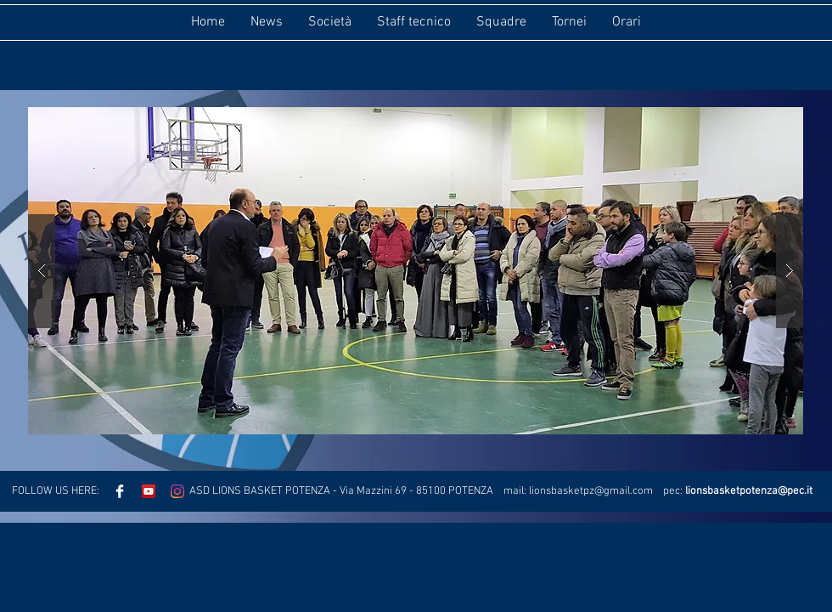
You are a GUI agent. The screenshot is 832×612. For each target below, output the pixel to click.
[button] (415, 270)
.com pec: (657, 491)
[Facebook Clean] (119, 491)
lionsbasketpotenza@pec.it (748, 491)
